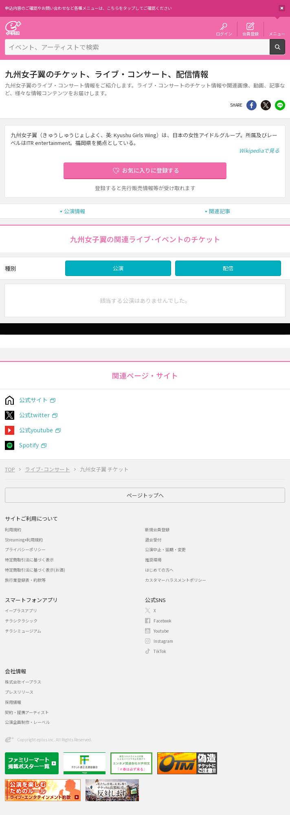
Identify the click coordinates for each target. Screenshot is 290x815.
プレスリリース (19, 692)
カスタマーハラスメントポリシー (175, 580)
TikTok (160, 651)
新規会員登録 (157, 529)
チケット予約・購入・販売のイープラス (13, 28)
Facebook (162, 621)
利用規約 (13, 529)
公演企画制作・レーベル (27, 722)
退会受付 (153, 540)
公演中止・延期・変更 (165, 549)
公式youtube (36, 430)
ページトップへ (145, 495)
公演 (118, 268)
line (280, 105)
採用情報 (13, 702)
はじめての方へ (159, 570)
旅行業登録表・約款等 (25, 580)
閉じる (282, 8)
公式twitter (34, 415)
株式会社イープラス (23, 682)
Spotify (29, 445)
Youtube (161, 631)
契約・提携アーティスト (27, 712)
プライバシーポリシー (25, 549)
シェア (251, 105)
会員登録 (250, 33)
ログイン (224, 33)
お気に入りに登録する (150, 170)
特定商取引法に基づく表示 (29, 559)
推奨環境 (153, 559)
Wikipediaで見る (259, 150)
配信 (228, 268)
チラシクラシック (21, 621)
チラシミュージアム (23, 631)
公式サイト (33, 400)
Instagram (163, 641)
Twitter (266, 105)
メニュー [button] (277, 33)
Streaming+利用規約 (24, 540)
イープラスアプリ (21, 610)
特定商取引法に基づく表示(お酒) (35, 570)
